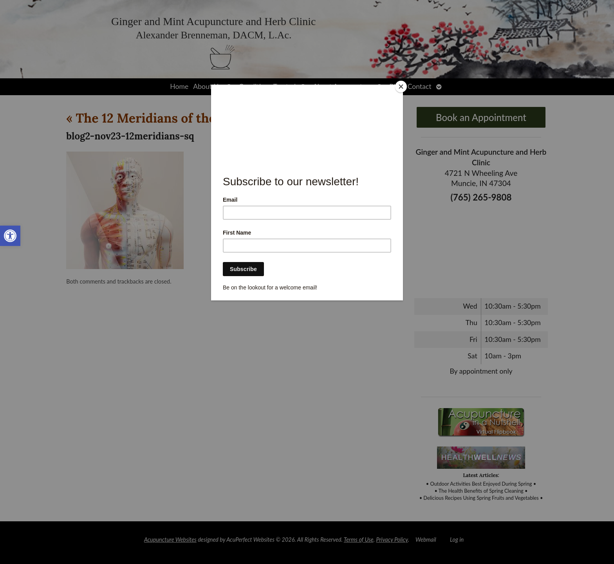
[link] (10, 236)
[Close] (401, 86)
